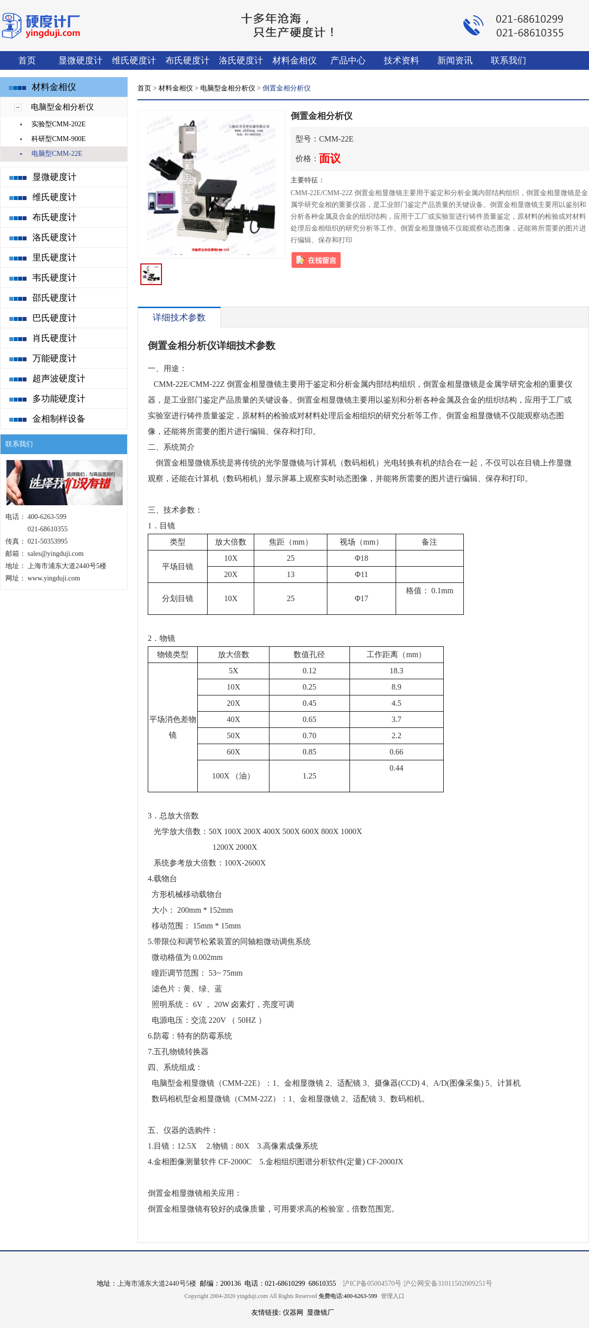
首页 (27, 60)
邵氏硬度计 (54, 298)
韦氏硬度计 (54, 278)
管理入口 (392, 1296)
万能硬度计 (54, 358)
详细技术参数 (179, 317)
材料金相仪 (294, 60)
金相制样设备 (58, 419)
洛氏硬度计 (241, 60)
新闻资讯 (455, 60)
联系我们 (508, 60)
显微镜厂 (320, 1312)
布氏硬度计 (187, 60)
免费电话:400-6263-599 (348, 1296)
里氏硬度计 (54, 257)
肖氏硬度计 (54, 338)
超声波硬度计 (58, 378)
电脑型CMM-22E (56, 153)
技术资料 (401, 60)
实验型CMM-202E (58, 124)
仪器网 (293, 1312)
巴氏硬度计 (54, 318)
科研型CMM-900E (58, 139)
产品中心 (348, 60)
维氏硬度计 (134, 60)
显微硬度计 (80, 60)
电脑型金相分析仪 (62, 107)
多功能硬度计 (58, 399)
